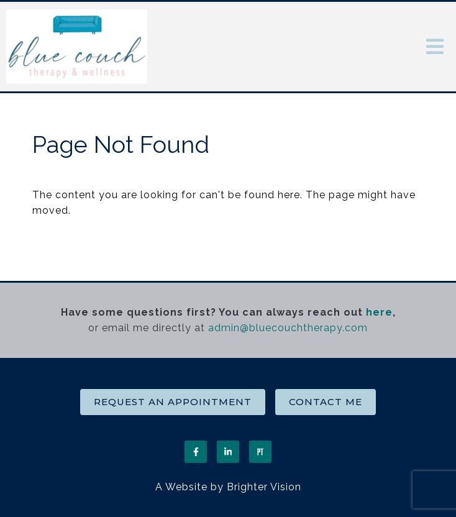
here (379, 312)
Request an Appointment (173, 402)
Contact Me (325, 402)
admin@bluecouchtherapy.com (288, 328)
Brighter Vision (264, 487)
